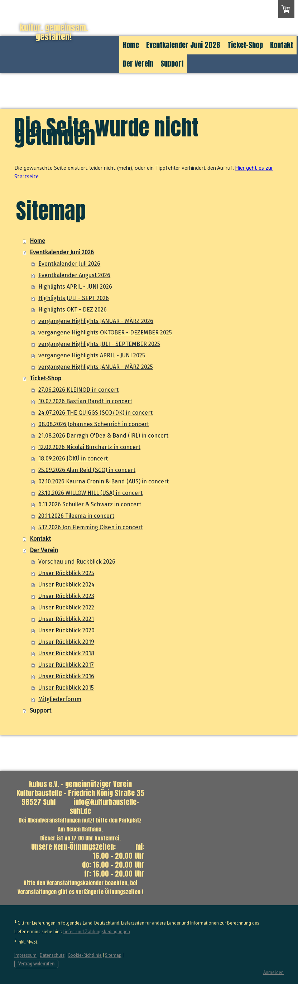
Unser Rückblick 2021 (66, 619)
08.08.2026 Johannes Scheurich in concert (93, 424)
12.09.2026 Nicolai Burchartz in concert (89, 447)
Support (172, 63)
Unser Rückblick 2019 (66, 641)
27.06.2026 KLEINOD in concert (78, 389)
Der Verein (138, 63)
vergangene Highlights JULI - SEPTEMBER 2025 (99, 344)
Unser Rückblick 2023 (66, 596)
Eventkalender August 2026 (74, 275)
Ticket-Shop (245, 44)
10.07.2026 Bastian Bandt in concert (85, 401)
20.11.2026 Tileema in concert (76, 515)
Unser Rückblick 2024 (66, 584)
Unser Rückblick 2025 (66, 573)
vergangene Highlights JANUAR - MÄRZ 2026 (95, 321)
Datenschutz (52, 955)
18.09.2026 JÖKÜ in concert (73, 458)
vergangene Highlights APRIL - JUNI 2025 (91, 355)
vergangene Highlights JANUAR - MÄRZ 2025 (95, 366)
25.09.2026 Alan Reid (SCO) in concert (86, 470)
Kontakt (281, 44)
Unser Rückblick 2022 (66, 607)
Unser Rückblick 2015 (66, 687)
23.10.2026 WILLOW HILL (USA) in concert (90, 492)
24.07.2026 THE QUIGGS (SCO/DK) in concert (95, 412)
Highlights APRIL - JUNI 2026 (75, 286)
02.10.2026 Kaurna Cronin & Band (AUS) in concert (103, 481)
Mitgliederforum (59, 699)
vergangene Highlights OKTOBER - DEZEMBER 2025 (105, 332)
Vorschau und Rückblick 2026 (76, 561)
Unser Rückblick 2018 (66, 653)
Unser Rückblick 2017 (66, 664)
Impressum (25, 955)
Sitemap (113, 955)
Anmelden (273, 972)
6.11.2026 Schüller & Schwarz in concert (89, 504)
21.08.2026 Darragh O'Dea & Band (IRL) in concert (103, 435)
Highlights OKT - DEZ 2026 (72, 309)
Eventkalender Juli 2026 (69, 263)
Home (131, 44)
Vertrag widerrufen (36, 964)
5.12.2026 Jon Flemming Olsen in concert (90, 527)
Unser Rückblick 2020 (66, 630)
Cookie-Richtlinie (85, 955)
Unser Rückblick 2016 (66, 676)
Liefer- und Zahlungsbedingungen (96, 931)
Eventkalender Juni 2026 (183, 44)
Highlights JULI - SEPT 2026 (73, 298)
